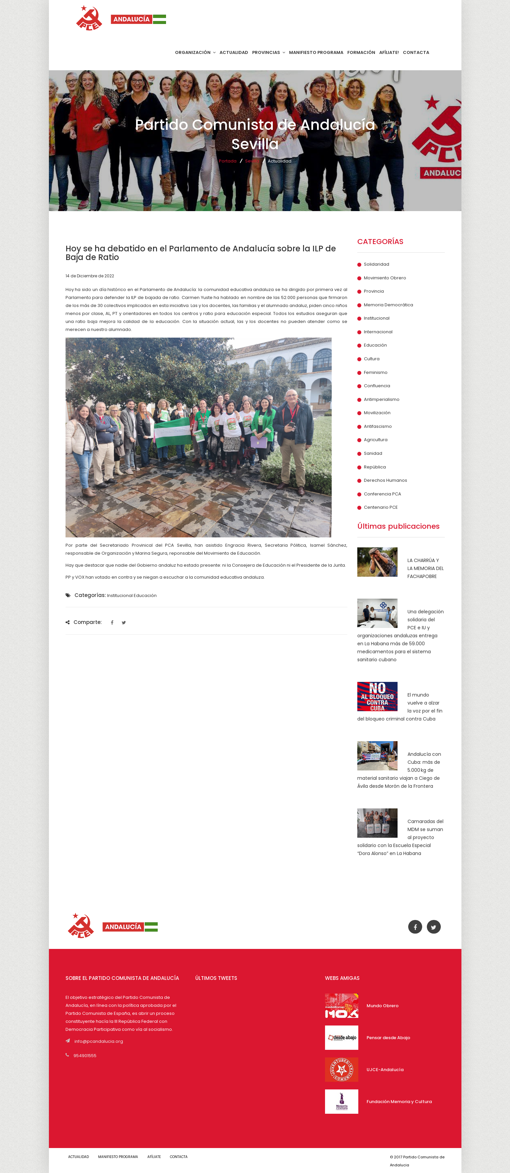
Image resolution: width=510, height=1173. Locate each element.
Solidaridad (376, 264)
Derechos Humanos (385, 480)
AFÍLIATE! (389, 52)
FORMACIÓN (361, 52)
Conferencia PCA (382, 494)
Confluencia (377, 386)
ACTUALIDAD (234, 52)
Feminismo (376, 373)
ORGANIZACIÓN (195, 52)
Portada (228, 161)
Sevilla (252, 161)
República (375, 467)
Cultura (372, 359)
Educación (375, 345)
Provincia (374, 291)
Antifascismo (378, 427)
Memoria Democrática (388, 305)
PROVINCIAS (268, 52)
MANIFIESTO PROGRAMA (316, 52)
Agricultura (376, 440)
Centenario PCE (381, 507)
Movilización (377, 413)
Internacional (378, 332)
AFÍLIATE (160, 1156)
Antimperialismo (382, 400)
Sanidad (373, 453)
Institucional (377, 318)
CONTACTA (416, 52)
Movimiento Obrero (385, 278)
